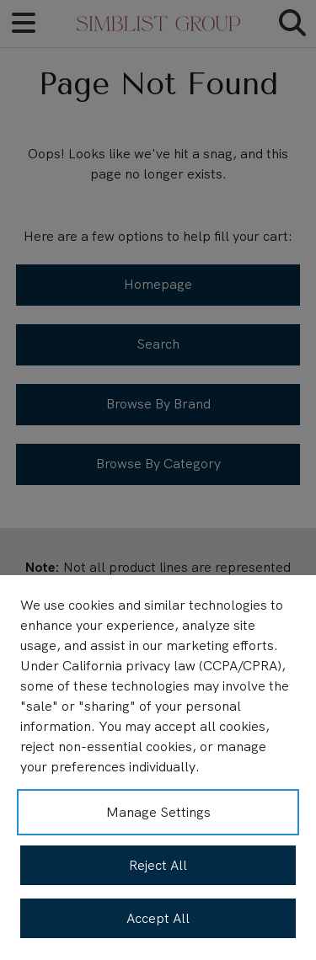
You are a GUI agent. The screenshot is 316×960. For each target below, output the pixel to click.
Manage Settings (158, 812)
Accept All (158, 918)
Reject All (158, 865)
